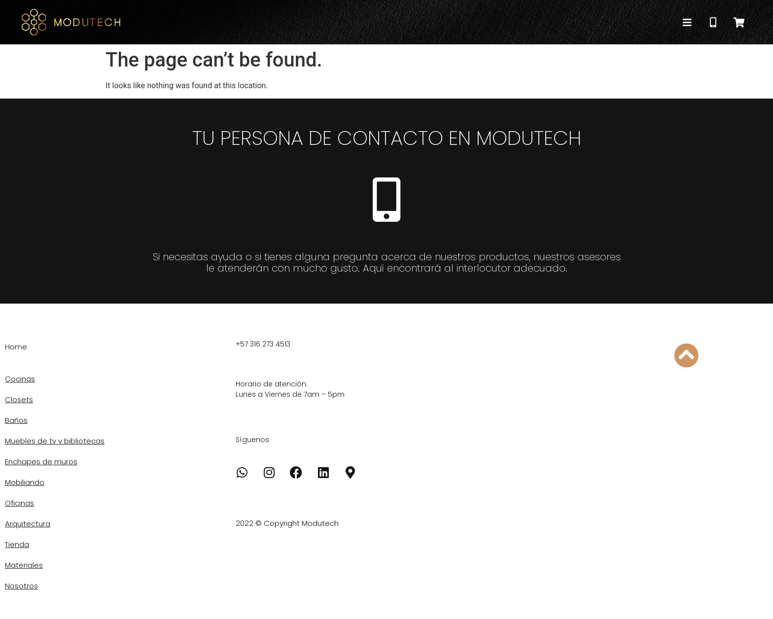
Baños (16, 420)
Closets (19, 399)
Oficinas (19, 503)
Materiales (24, 565)
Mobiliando (24, 482)
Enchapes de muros (41, 461)
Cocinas (20, 379)
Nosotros (21, 586)
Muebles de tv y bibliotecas (55, 441)
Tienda (17, 544)
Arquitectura (27, 523)
